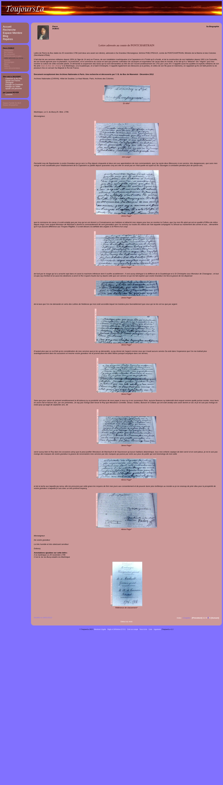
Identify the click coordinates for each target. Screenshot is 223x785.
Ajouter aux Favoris (12, 81)
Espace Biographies (10, 105)
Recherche (9, 29)
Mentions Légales (100, 629)
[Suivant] (215, 618)
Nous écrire (143, 629)
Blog (5, 35)
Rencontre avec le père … (14, 56)
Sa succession (9, 54)
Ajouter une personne (13, 89)
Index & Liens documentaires (11, 67)
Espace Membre (12, 32)
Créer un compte (132, 629)
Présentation (8, 50)
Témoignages (9, 62)
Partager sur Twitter (12, 87)
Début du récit (126, 622)
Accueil (7, 26)
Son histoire (8, 52)
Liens (150, 629)
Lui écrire (8, 95)
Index (179, 618)
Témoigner (9, 83)
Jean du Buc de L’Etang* (51, 66)
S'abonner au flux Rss (13, 79)
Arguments (157, 629)
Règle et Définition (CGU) (116, 629)
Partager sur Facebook (14, 85)
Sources (7, 60)
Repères (8, 39)
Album (6, 64)
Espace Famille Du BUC (12, 103)
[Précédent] (197, 618)
